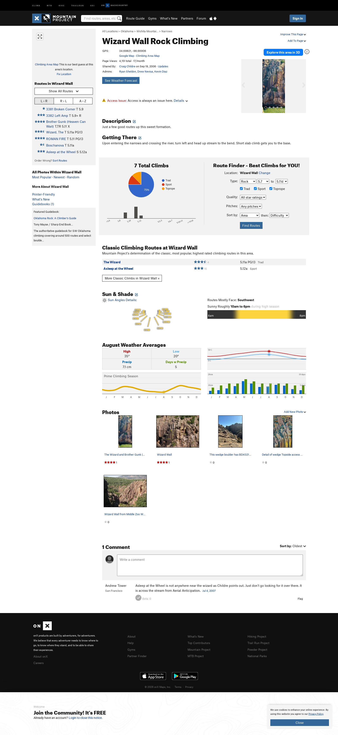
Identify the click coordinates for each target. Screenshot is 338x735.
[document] (299, 717)
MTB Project (196, 653)
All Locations (110, 31)
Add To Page (297, 40)
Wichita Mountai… (147, 31)
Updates (163, 66)
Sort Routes (60, 160)
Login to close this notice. (86, 718)
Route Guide (135, 18)
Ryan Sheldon (127, 71)
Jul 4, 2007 (209, 588)
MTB (49, 5)
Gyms (152, 18)
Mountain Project (200, 647)
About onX (41, 654)
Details (181, 100)
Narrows (166, 31)
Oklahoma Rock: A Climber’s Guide (55, 218)
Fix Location (64, 74)
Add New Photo (295, 409)
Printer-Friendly (43, 194)
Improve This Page (293, 34)
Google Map (126, 55)
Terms (178, 684)
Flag (300, 596)
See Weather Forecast (121, 80)
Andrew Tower (115, 584)
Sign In (298, 18)
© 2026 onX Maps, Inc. (158, 684)
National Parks (258, 653)
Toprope (277, 187)
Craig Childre (127, 66)
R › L (63, 101)
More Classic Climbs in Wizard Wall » (132, 276)
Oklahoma (127, 31)
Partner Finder (137, 653)
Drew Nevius (145, 71)
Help (130, 641)
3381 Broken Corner (60, 109)
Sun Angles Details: (151, 313)
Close (300, 722)
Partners (187, 18)
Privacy (189, 684)
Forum (201, 18)
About (131, 634)
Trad (245, 187)
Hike (62, 5)
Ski (92, 5)
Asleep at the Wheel (61, 152)
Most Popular (41, 177)
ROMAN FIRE (56, 139)
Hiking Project (257, 634)
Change (264, 171)
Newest (59, 177)
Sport (260, 187)
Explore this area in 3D (286, 51)
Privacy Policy (315, 714)
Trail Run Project (259, 641)
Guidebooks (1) (43, 204)
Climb (36, 5)
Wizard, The (55, 132)
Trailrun (77, 5)
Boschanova (55, 145)
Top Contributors (200, 641)
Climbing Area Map (46, 64)
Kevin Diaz (160, 71)
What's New (169, 18)
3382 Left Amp (57, 115)
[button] (245, 84)
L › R (44, 101)
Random (73, 177)
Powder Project (258, 647)
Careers (39, 660)
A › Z (82, 101)
